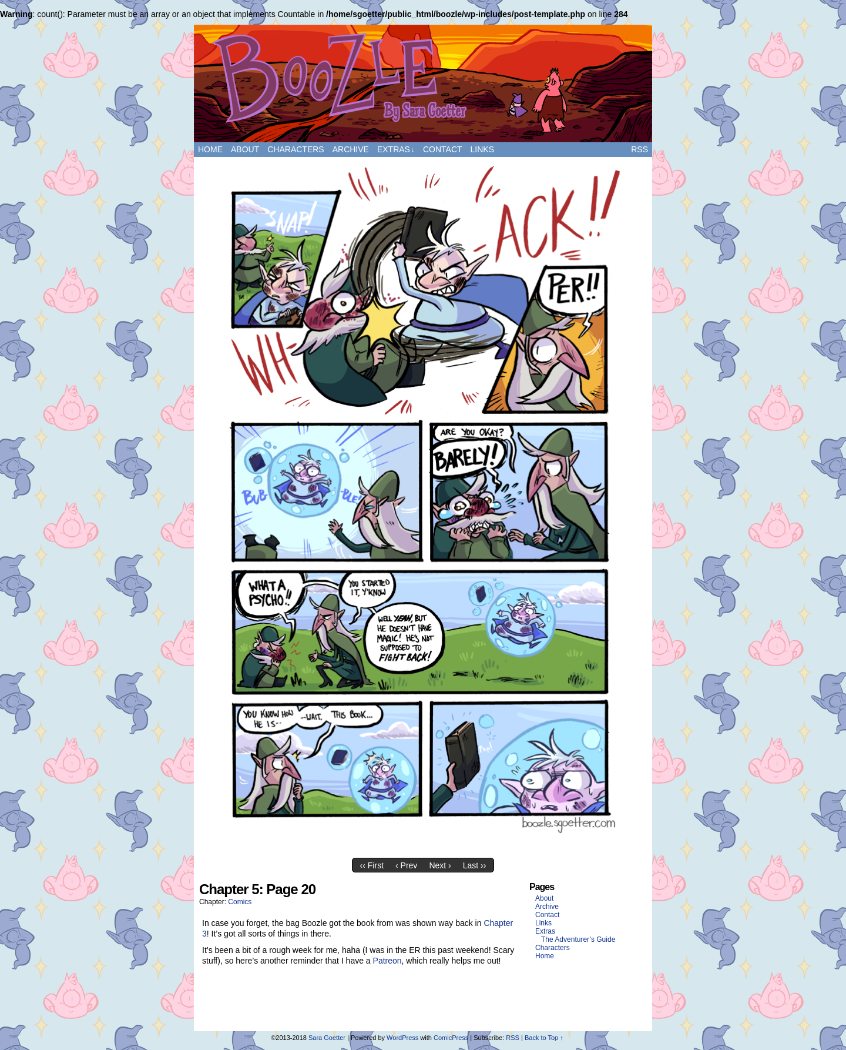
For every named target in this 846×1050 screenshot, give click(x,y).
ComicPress (451, 1037)
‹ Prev (406, 865)
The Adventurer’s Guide (578, 939)
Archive (351, 149)
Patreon (387, 960)
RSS (639, 149)
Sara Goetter (326, 1037)
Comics (239, 902)
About (245, 149)
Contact (442, 149)
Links (482, 149)
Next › (440, 865)
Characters (295, 149)
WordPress (402, 1037)
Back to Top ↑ (544, 1037)
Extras (396, 149)
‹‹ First (372, 865)
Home (210, 149)
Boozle (423, 83)
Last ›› (474, 865)
